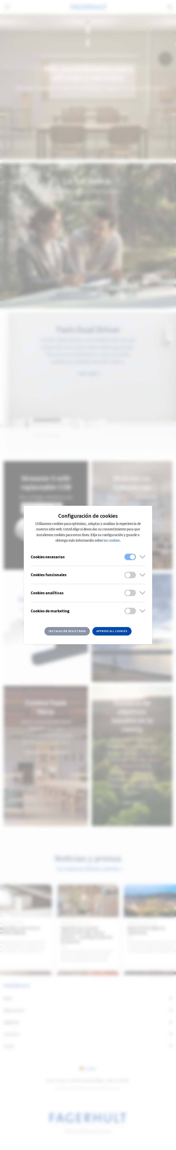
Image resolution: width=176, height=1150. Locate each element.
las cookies (112, 540)
